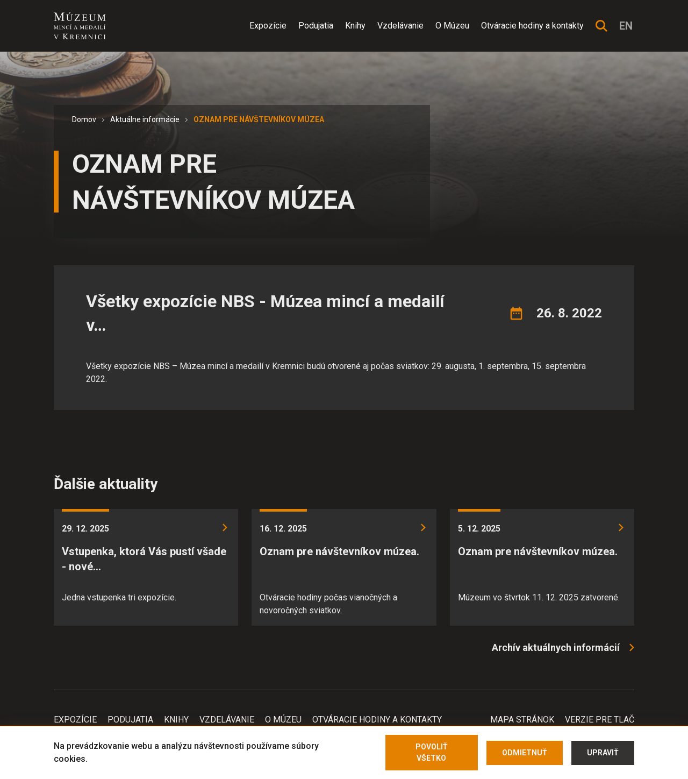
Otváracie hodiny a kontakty (532, 25)
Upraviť (603, 752)
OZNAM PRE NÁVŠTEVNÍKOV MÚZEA (259, 119)
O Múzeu (452, 25)
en (626, 25)
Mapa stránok (522, 719)
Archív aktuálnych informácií (556, 647)
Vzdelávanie (400, 25)
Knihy (355, 25)
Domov (84, 119)
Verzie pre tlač (599, 719)
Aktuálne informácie (145, 119)
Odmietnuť (524, 752)
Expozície (267, 25)
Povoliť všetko (431, 752)
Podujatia (315, 25)
